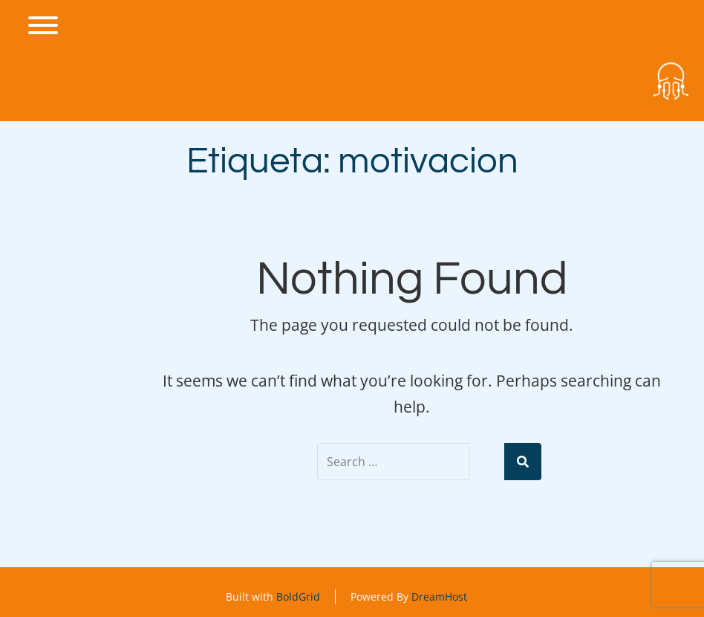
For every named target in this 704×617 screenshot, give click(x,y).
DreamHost (439, 596)
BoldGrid (298, 596)
